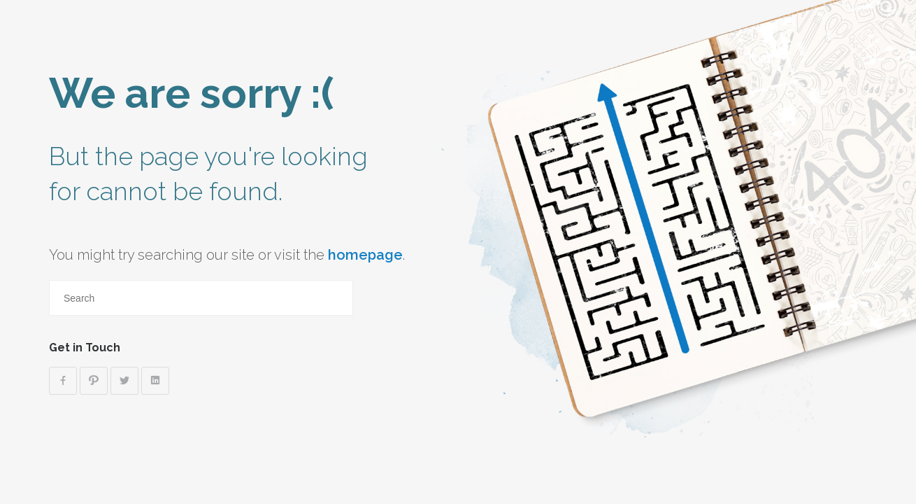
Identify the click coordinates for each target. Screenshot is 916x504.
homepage (365, 254)
